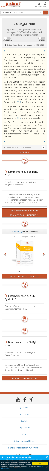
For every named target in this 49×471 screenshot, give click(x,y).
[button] (4, 51)
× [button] (47, 457)
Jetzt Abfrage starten (24, 276)
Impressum (24, 427)
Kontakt (24, 421)
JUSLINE (24, 407)
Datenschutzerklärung (24, 441)
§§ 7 (19, 102)
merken (24, 152)
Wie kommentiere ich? (24, 210)
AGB (24, 434)
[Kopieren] (43, 147)
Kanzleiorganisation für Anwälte (24, 448)
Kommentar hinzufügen (24, 215)
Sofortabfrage (17, 231)
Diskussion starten (24, 378)
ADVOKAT (25, 414)
